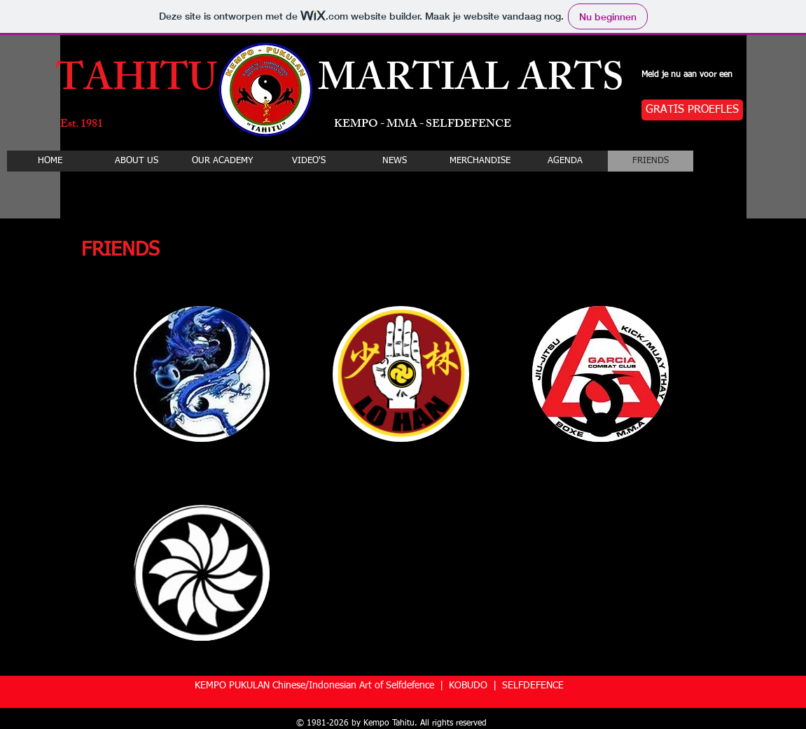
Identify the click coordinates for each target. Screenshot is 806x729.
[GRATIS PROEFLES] (692, 109)
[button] (202, 374)
